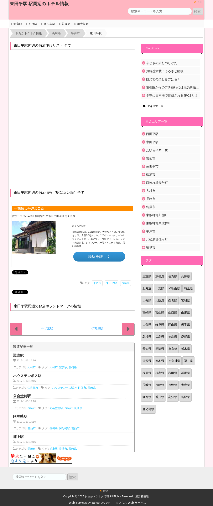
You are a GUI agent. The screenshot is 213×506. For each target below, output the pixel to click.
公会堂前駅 (56, 408)
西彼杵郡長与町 (157, 182)
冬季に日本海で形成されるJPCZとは (172, 95)
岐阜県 (159, 324)
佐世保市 (32, 387)
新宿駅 (17, 24)
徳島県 (172, 336)
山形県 (185, 312)
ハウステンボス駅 (63, 387)
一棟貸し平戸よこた (29, 208)
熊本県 (159, 360)
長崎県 (125, 283)
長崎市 (31, 408)
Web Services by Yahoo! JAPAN (89, 502)
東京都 (172, 348)
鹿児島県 (148, 409)
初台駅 (32, 24)
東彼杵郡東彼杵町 (158, 223)
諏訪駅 (63, 367)
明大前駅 (83, 24)
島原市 (150, 207)
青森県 (185, 385)
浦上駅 (54, 448)
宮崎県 (146, 312)
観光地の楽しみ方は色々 (163, 79)
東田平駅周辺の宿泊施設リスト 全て (42, 45)
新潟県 (159, 348)
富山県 (159, 312)
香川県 (159, 397)
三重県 (146, 276)
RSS (198, 2)
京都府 (159, 276)
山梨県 (146, 324)
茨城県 (146, 385)
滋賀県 (146, 360)
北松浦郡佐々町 (157, 239)
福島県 (159, 373)
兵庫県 (185, 276)
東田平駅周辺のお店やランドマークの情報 (47, 306)
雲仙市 (31, 428)
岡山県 (172, 324)
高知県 (172, 397)
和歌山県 (174, 288)
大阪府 (159, 300)
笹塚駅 (66, 24)
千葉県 (159, 288)
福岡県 (146, 373)
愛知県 (146, 348)
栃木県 (185, 348)
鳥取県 (185, 397)
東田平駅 (111, 283)
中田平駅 (152, 142)
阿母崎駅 (64, 428)
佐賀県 (172, 276)
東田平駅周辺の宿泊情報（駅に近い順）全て (49, 193)
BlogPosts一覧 (153, 106)
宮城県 (185, 300)
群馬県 (185, 373)
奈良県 (172, 300)
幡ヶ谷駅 (49, 24)
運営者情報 (142, 496)
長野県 (172, 385)
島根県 (146, 336)
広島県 (159, 336)
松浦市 (150, 174)
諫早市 (150, 247)
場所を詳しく (99, 256)
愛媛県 (185, 336)
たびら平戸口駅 (157, 150)
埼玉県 (188, 288)
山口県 (172, 312)
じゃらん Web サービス (130, 502)
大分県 (146, 300)
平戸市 (97, 283)
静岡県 (146, 397)
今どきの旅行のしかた (161, 63)
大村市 (31, 367)
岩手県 (185, 324)
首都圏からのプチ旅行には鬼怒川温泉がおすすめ (172, 87)
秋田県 (172, 373)
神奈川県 (174, 360)
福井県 (188, 360)
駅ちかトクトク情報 (97, 496)
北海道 (146, 288)
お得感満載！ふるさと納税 (164, 71)
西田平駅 (152, 134)
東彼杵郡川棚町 (157, 215)
